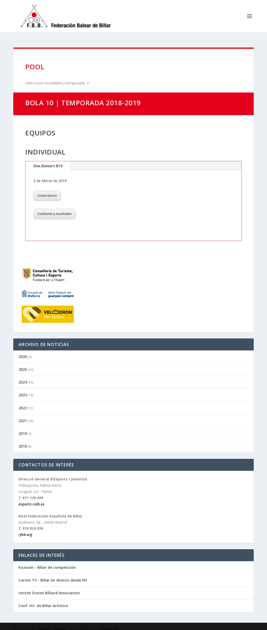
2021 (23, 415)
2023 (23, 390)
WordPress (108, 624)
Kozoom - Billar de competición (47, 562)
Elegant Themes (51, 624)
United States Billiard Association (49, 588)
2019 (23, 428)
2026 (23, 351)
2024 (23, 377)
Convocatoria (47, 191)
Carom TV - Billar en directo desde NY (53, 575)
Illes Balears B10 (48, 161)
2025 (23, 364)
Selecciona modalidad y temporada (55, 79)
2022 (23, 403)
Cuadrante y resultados (54, 209)
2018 (23, 441)
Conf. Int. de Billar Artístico (43, 600)
